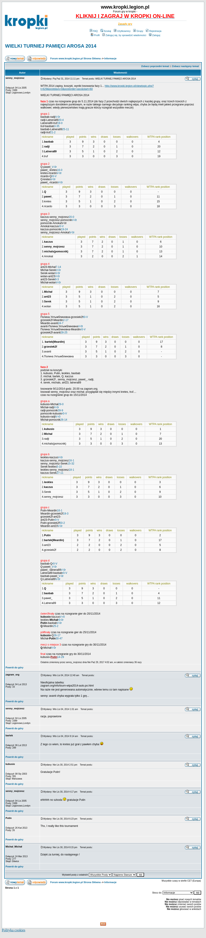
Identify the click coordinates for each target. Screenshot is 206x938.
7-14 (58, 267)
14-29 (60, 657)
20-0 (71, 217)
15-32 (70, 463)
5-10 (59, 466)
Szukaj (105, 31)
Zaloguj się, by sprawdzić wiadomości (124, 35)
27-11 (60, 472)
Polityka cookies (13, 930)
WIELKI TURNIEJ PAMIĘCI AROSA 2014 (50, 46)
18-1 (71, 469)
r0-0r (61, 619)
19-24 (64, 229)
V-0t (74, 220)
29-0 (61, 404)
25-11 (65, 129)
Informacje (110, 58)
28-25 (64, 332)
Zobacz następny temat (185, 66)
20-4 (61, 120)
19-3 (65, 513)
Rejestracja (153, 31)
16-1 (71, 460)
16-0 (59, 170)
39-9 (60, 410)
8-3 (57, 279)
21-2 (53, 132)
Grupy (138, 31)
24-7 (60, 323)
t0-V (85, 317)
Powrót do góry (14, 667)
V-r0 (58, 416)
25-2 (55, 626)
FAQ (94, 31)
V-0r (57, 116)
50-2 (62, 522)
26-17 (57, 635)
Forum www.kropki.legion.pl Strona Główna (75, 58)
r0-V (54, 176)
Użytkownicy (122, 31)
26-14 (63, 419)
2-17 (65, 320)
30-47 (59, 638)
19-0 (59, 123)
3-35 (56, 126)
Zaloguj (154, 35)
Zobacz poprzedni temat (155, 66)
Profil (95, 35)
